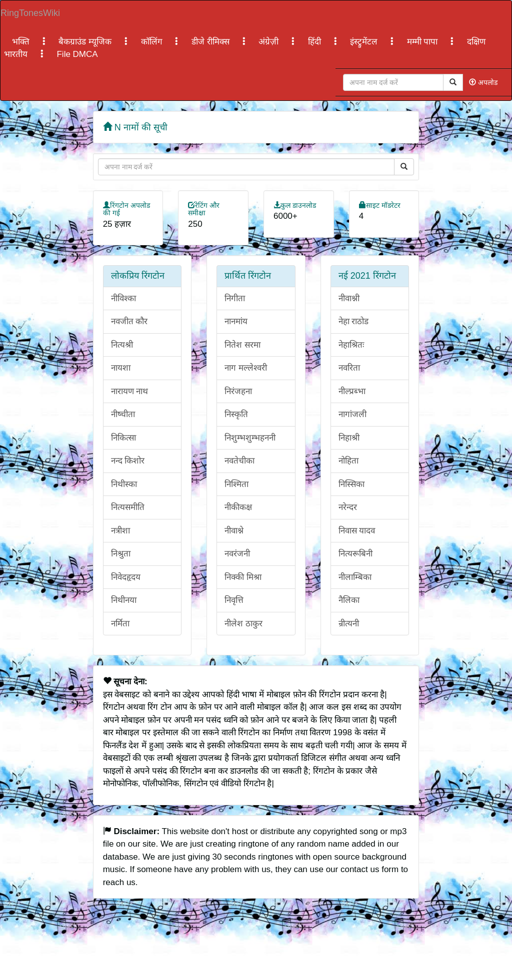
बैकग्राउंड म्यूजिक (86, 41)
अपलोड (483, 82)
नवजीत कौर (129, 321)
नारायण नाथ (129, 391)
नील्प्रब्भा (352, 391)
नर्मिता (120, 623)
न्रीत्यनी (348, 623)
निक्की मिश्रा (243, 577)
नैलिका (349, 600)
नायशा (120, 368)
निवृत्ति (234, 600)
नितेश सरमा (242, 345)
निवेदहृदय (125, 577)
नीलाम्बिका (355, 577)
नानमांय (236, 321)
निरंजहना (238, 391)
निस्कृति (236, 414)
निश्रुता (120, 553)
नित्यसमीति (127, 507)
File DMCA (77, 54)
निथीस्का (124, 484)
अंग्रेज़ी (269, 41)
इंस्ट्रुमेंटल (365, 41)
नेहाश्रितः (351, 345)
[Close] (393, 82)
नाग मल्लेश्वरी (245, 368)
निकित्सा (123, 438)
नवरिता (349, 368)
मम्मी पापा (423, 41)
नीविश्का (123, 298)
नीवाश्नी (349, 298)
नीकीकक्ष (238, 507)
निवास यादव (357, 530)
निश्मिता (236, 484)
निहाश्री (349, 438)
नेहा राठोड (353, 321)
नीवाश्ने (234, 530)
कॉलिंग (153, 41)
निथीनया (123, 600)
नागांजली (352, 414)
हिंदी (316, 41)
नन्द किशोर (128, 461)
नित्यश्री (122, 345)
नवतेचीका (239, 461)
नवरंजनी (237, 553)
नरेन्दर (347, 507)
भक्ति (22, 41)
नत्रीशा (120, 530)
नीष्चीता (123, 414)
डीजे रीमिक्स (212, 41)
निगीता (234, 298)
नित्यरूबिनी (355, 553)
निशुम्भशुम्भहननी (250, 438)
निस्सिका (351, 484)
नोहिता (348, 461)
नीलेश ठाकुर (243, 623)
